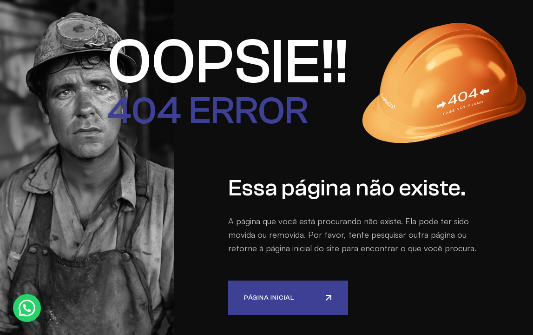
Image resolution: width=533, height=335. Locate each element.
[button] (27, 308)
